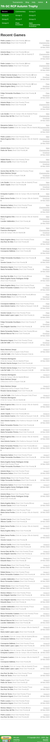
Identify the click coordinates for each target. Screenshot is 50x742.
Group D (32, 15)
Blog (27, 2)
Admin (40, 2)
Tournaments (18, 2)
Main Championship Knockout (34, 24)
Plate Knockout (19, 24)
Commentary (20, 11)
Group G (32, 19)
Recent (5, 11)
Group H (5, 23)
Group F (18, 19)
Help (33, 2)
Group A (32, 11)
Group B (5, 15)
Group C (18, 15)
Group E (5, 19)
